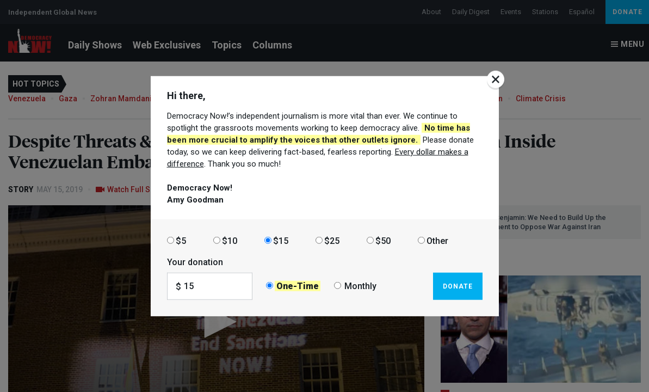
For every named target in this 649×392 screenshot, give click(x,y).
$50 (383, 240)
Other (437, 240)
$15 (280, 240)
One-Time (297, 286)
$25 (331, 240)
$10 (229, 240)
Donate (458, 286)
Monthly (360, 286)
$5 (181, 240)
